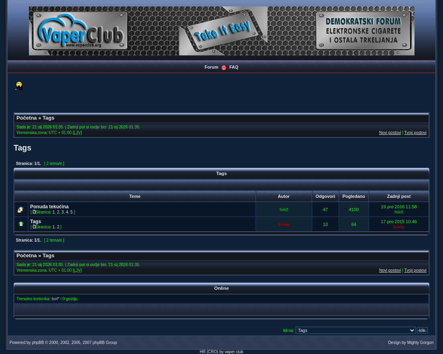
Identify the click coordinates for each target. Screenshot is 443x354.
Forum (211, 67)
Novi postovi (390, 132)
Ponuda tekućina (49, 207)
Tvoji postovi (415, 132)
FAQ (234, 67)
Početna (26, 118)
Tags (48, 118)
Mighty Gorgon (420, 342)
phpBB (38, 342)
